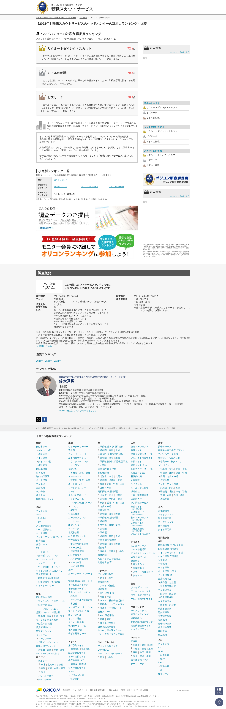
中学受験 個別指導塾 (108, 517)
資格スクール (104, 611)
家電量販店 (163, 511)
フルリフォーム (46, 638)
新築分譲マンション (46, 646)
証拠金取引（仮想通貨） (50, 582)
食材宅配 (72, 469)
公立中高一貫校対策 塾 (109, 525)
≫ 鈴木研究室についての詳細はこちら (78, 410)
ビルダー (42, 661)
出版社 (74, 603)
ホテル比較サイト (77, 656)
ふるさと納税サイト (78, 495)
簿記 (109, 596)
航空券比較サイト (77, 653)
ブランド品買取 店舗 (78, 611)
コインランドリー (77, 465)
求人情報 (144, 690)
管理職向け (138, 568)
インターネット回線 (168, 484)
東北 (43, 664)
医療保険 (40, 487)
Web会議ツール (138, 557)
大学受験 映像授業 (107, 469)
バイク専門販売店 (79, 558)
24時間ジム (103, 650)
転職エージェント (139, 473)
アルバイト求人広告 (141, 534)
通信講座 (102, 589)
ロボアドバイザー (45, 585)
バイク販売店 (75, 555)
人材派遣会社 (137, 529)
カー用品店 (163, 525)
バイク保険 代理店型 (168, 556)
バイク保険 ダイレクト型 (170, 552)
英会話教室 (103, 582)
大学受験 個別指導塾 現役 (110, 454)
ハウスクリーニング (78, 461)
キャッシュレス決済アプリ (49, 570)
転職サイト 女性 (139, 465)
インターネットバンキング (49, 537)
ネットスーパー (76, 484)
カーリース (73, 529)
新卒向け (137, 575)
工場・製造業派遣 (139, 495)
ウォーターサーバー (78, 446)
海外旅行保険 (42, 476)
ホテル (71, 671)
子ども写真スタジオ (78, 585)
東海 (49, 616)
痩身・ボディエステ (141, 595)
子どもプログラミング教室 (111, 634)
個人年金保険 (164, 627)
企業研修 (135, 560)
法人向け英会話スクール (110, 630)
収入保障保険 (167, 597)
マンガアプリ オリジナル (80, 607)
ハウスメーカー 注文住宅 (47, 653)
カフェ (71, 577)
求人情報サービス (139, 502)
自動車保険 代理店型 (168, 549)
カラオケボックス (139, 660)
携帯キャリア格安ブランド (171, 450)
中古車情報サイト (77, 536)
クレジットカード (45, 559)
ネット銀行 (41, 533)
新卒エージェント (139, 518)
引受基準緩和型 (168, 586)
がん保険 (40, 491)
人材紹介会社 (137, 524)
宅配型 (74, 510)
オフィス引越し (76, 615)
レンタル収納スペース (82, 502)
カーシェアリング (77, 517)
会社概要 (66, 690)
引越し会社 (73, 514)
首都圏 (41, 616)
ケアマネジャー (118, 604)
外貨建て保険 (164, 616)
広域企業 (164, 480)
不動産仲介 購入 (44, 605)
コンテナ (75, 506)
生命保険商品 (164, 590)
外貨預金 (40, 540)
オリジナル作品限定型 (82, 600)
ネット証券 (41, 511)
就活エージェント (139, 446)
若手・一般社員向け (143, 572)
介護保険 (162, 620)
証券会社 (42, 518)
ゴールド (55, 567)
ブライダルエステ (139, 587)
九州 (62, 616)
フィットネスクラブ (108, 646)
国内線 (74, 664)
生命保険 (40, 484)
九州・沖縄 (105, 487)
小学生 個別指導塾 (107, 540)
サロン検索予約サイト (142, 598)
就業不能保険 (164, 608)
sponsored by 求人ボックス (179, 52)
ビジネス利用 (77, 675)
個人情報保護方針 (97, 690)
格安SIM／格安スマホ (169, 457)
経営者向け (138, 564)
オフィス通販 (75, 618)
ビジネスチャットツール (143, 553)
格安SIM (164, 461)
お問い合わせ (113, 690)
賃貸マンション (44, 631)
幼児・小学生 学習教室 (109, 558)
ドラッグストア (166, 514)
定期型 (172, 582)
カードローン (42, 552)
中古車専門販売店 (79, 544)
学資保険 (40, 495)
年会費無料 (43, 567)
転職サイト (136, 461)
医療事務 (109, 593)
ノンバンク (52, 555)
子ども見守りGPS (77, 633)
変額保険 (162, 631)
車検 (70, 570)
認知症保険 (163, 612)
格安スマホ (176, 461)
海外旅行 (86, 649)
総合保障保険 (164, 623)
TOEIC (103, 600)
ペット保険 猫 (165, 575)
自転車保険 (41, 469)
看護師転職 (136, 476)
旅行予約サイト (76, 645)
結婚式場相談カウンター (143, 622)
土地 (62, 601)
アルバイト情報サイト (142, 457)
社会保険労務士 (116, 600)
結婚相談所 (136, 618)
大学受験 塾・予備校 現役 (110, 446)
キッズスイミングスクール (110, 653)
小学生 (121, 551)
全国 (148, 656)
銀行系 (41, 555)
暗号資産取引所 (44, 574)
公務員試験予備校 (106, 626)
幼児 (102, 578)
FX (37, 548)
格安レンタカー (76, 525)
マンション (43, 601)
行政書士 (104, 604)
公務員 (103, 608)
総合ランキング (60, 180)
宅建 (102, 596)
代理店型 (42, 454)
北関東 (51, 664)
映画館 (134, 641)
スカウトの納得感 (116, 186)
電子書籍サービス (77, 588)
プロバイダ (163, 465)
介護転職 (135, 480)
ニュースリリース (79, 690)
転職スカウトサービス (142, 469)
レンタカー (73, 521)
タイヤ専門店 (164, 529)
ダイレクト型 (44, 450)
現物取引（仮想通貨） (49, 578)
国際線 (82, 664)
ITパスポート (115, 608)
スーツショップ (166, 522)
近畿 (56, 616)
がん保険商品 (164, 601)
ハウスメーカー (46, 675)
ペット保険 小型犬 (167, 571)
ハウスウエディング (141, 610)
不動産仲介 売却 (44, 597)
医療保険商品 (164, 578)
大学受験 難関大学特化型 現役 (113, 461)
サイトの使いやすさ (89, 186)
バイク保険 (41, 457)
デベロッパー (44, 679)
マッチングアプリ (139, 629)
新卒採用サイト (138, 513)
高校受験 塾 (103, 473)
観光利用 (75, 679)
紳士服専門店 (164, 518)
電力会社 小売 (75, 629)
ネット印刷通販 (138, 549)
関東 (150, 645)
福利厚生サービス (77, 626)
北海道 (103, 476)
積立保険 (162, 634)
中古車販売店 (75, 540)
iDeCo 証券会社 (44, 529)
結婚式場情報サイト (141, 625)
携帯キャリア (164, 446)
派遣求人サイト (138, 499)
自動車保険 (41, 446)
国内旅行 (75, 649)
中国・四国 (59, 668)
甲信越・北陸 (115, 480)
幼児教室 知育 (105, 562)
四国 (162, 476)
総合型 (74, 596)
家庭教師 (102, 555)
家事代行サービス (77, 457)
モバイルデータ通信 (168, 454)
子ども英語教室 (105, 574)
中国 (184, 473)
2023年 (48, 361)
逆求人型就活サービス (142, 454)
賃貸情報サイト (44, 627)
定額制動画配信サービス (80, 581)
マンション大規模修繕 (47, 620)
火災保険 (40, 473)
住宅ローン (41, 544)
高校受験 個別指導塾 (108, 491)
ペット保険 (41, 480)
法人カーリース (138, 545)
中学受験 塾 (103, 510)
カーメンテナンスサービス (81, 573)
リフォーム (41, 634)
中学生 (112, 551)
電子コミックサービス (79, 592)
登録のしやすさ (60, 186)
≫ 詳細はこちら (44, 346)
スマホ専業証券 (44, 525)
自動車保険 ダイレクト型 (170, 545)
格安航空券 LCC (76, 660)
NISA (38, 514)
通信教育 (102, 547)
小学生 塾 (102, 532)
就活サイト (136, 450)
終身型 (163, 582)
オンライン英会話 (106, 585)
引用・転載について (129, 690)
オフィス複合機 (76, 622)
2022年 (57, 361)
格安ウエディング (139, 614)
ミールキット (75, 476)
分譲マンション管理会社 (48, 612)
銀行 (40, 522)
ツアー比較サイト (77, 667)
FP (101, 593)
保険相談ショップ (45, 499)
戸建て (54, 601)
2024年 (39, 361)
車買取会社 (73, 532)
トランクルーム (76, 499)
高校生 (103, 551)
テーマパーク (137, 663)
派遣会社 (135, 491)
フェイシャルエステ (141, 591)
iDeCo (161, 662)
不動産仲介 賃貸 (44, 623)
